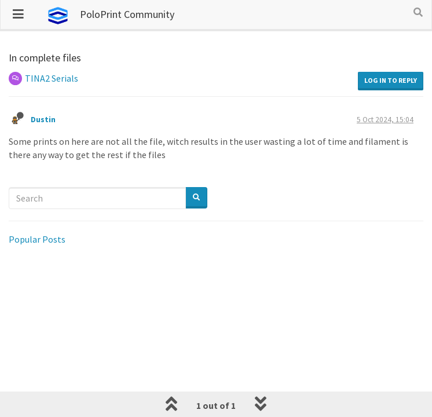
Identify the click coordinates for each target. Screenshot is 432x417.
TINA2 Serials (51, 78)
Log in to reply (390, 80)
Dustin (44, 120)
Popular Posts (37, 239)
